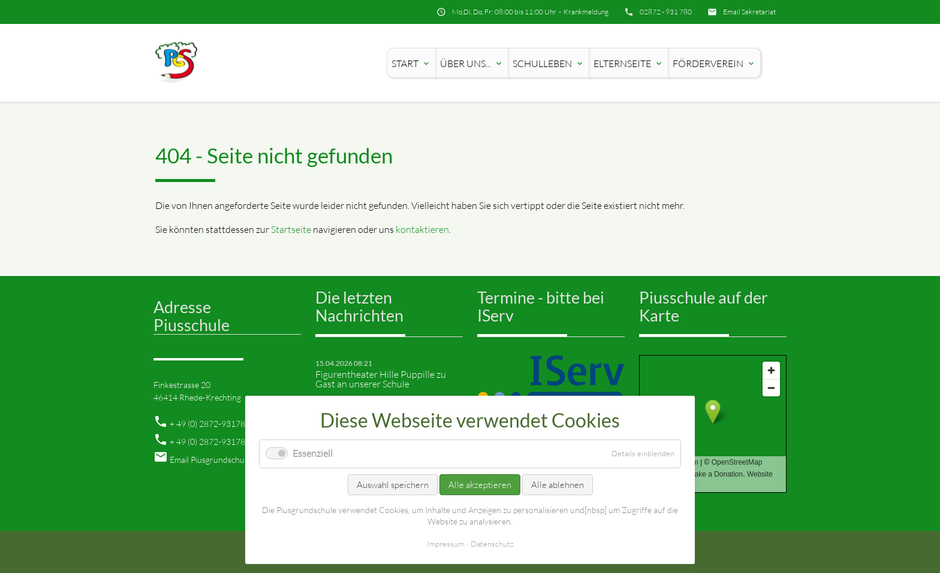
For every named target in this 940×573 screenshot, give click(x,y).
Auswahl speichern (393, 484)
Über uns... (472, 63)
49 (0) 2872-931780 (213, 424)
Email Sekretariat (749, 11)
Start (411, 63)
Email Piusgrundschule (210, 459)
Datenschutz (492, 543)
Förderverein (714, 63)
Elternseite (628, 63)
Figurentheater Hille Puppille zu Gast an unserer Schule (380, 379)
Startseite (291, 229)
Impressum (445, 543)
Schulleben (549, 63)
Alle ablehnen (557, 484)
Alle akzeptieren (479, 484)
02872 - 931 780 (666, 11)
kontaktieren (422, 229)
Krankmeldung (586, 11)
